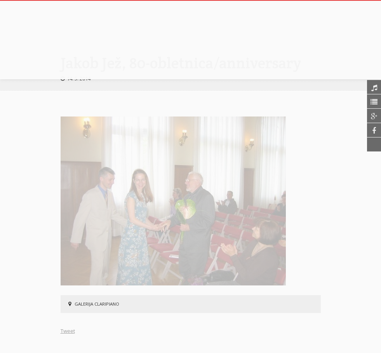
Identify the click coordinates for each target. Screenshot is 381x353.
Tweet (68, 330)
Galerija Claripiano (97, 304)
